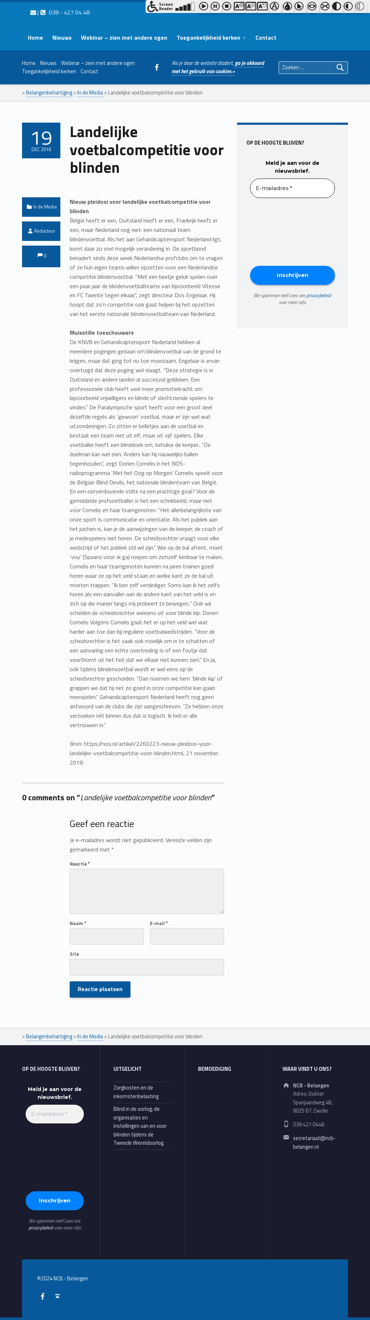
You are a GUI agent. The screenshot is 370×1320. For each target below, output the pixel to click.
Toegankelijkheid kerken (208, 37)
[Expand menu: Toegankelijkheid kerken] (244, 38)
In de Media (45, 206)
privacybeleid (318, 295)
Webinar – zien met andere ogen (124, 37)
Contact (265, 37)
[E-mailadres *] (292, 188)
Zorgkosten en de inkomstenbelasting (136, 1092)
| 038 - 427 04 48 (60, 12)
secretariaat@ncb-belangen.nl (314, 1142)
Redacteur (44, 230)
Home (35, 37)
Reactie (80, 863)
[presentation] (279, 231)
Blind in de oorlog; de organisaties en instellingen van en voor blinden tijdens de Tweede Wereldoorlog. (140, 1126)
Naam (78, 923)
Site (74, 954)
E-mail (159, 923)
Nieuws (62, 37)
